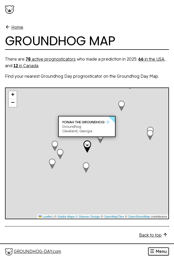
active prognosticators (51, 59)
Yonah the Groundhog (83, 122)
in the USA (151, 59)
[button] (86, 167)
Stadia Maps (66, 216)
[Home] (33, 252)
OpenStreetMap (139, 216)
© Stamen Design (88, 216)
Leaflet (45, 216)
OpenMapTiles (114, 216)
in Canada (25, 65)
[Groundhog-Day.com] (10, 9)
